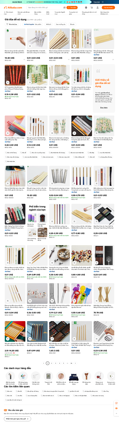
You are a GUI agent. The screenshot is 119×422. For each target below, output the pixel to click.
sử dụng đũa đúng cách (91, 391)
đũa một (8, 395)
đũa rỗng (106, 391)
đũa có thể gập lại (64, 395)
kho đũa (19, 395)
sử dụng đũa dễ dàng (12, 161)
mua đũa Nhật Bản (105, 152)
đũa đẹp (92, 152)
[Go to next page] (75, 363)
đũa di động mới (79, 157)
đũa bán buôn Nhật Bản (77, 152)
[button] (30, 46)
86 (71, 363)
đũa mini (8, 391)
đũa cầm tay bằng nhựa (38, 152)
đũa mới (92, 157)
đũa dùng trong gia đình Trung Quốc (54, 391)
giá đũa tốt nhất (74, 391)
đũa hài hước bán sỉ (47, 395)
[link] (116, 403)
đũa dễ (23, 152)
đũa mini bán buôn (48, 157)
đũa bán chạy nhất (64, 157)
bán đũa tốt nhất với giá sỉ (13, 400)
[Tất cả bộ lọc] (12, 24)
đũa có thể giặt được (81, 395)
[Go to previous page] (43, 363)
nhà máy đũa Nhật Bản (30, 157)
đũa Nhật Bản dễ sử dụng (57, 152)
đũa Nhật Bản (28, 161)
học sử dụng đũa (31, 395)
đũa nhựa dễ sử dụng (12, 157)
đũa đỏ (19, 391)
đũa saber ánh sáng (98, 395)
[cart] (91, 8)
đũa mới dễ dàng (11, 152)
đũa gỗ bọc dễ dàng (32, 391)
